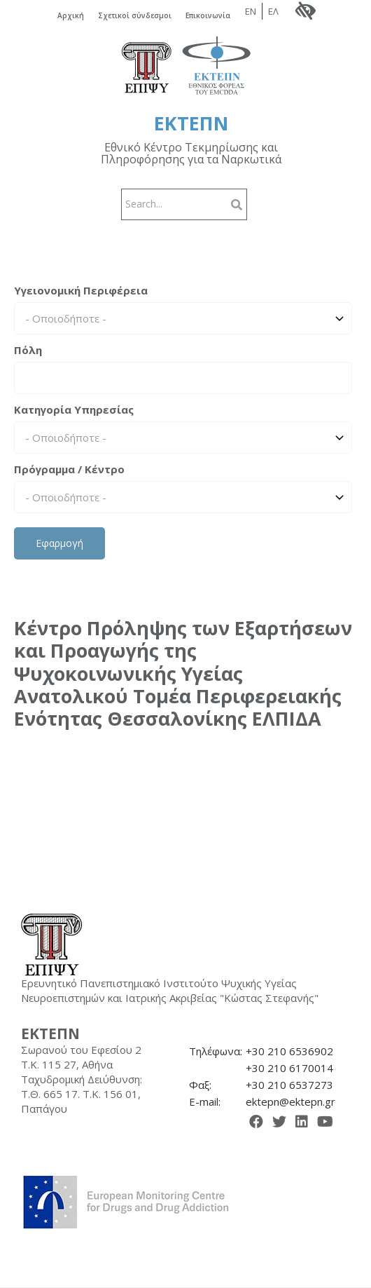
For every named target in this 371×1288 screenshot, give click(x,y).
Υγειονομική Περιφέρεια (81, 290)
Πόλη (28, 350)
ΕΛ (273, 11)
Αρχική (70, 15)
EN (250, 11)
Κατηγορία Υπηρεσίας (74, 409)
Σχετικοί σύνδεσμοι (135, 15)
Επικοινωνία (208, 15)
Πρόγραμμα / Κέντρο (69, 469)
